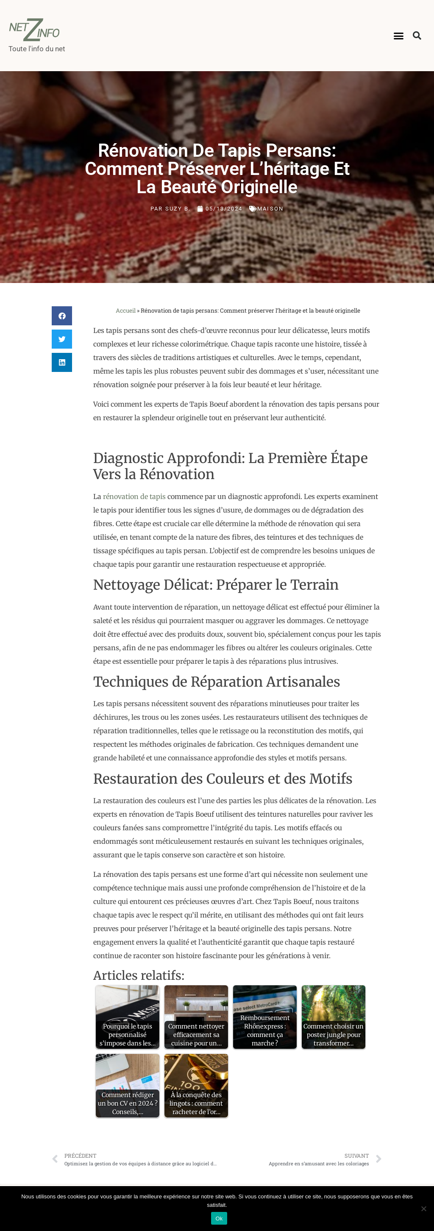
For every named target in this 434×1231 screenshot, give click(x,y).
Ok (219, 1218)
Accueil (126, 310)
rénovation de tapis (134, 496)
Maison (270, 208)
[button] (399, 36)
